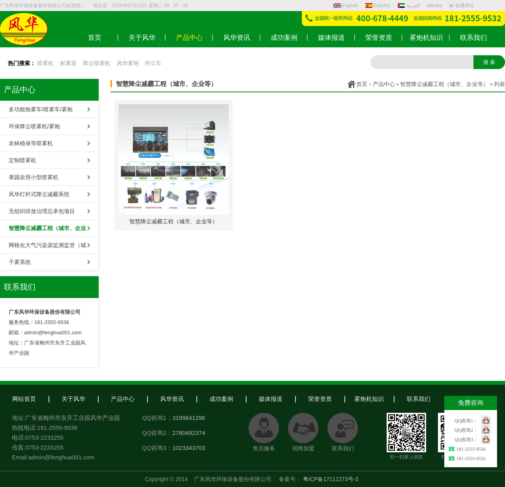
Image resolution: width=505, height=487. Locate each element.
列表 (499, 84)
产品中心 (384, 84)
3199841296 (188, 417)
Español (377, 5)
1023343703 (188, 447)
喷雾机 (45, 63)
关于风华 (73, 398)
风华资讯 (172, 398)
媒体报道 (270, 398)
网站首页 (24, 398)
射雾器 (68, 63)
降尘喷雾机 (96, 63)
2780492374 (188, 432)
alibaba (434, 5)
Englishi (345, 5)
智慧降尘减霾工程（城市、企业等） (444, 84)
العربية (409, 5)
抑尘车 (153, 63)
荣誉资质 (320, 398)
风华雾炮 (128, 63)
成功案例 (221, 398)
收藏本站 (461, 5)
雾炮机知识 (369, 398)
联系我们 (418, 398)
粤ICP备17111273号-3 (330, 479)
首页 (361, 84)
